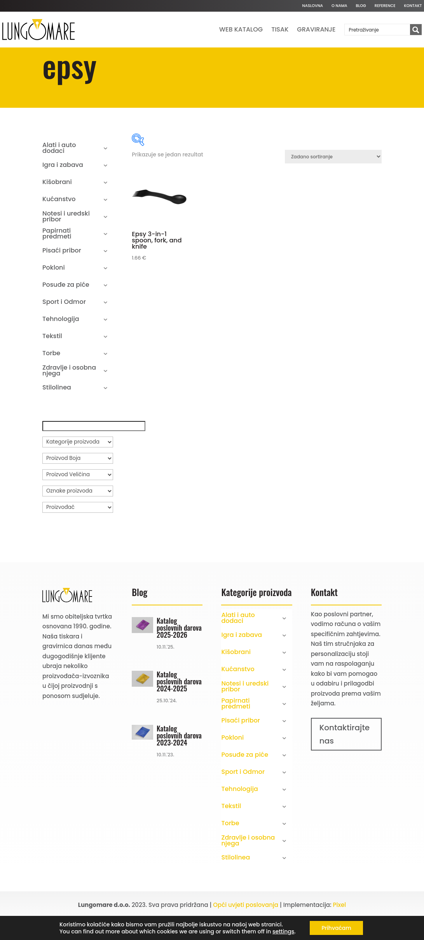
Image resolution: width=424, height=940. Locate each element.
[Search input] (378, 29)
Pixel (339, 930)
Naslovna (312, 6)
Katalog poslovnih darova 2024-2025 (179, 707)
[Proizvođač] (77, 532)
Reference (385, 6)
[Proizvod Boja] (77, 483)
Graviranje (316, 29)
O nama (339, 6)
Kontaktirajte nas (344, 759)
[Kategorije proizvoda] (77, 467)
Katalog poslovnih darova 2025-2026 (179, 653)
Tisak (279, 29)
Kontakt (413, 6)
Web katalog (241, 29)
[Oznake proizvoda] (77, 516)
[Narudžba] (333, 182)
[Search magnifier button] (416, 30)
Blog (361, 6)
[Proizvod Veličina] (77, 500)
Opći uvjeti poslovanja (245, 930)
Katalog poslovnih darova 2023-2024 (179, 761)
